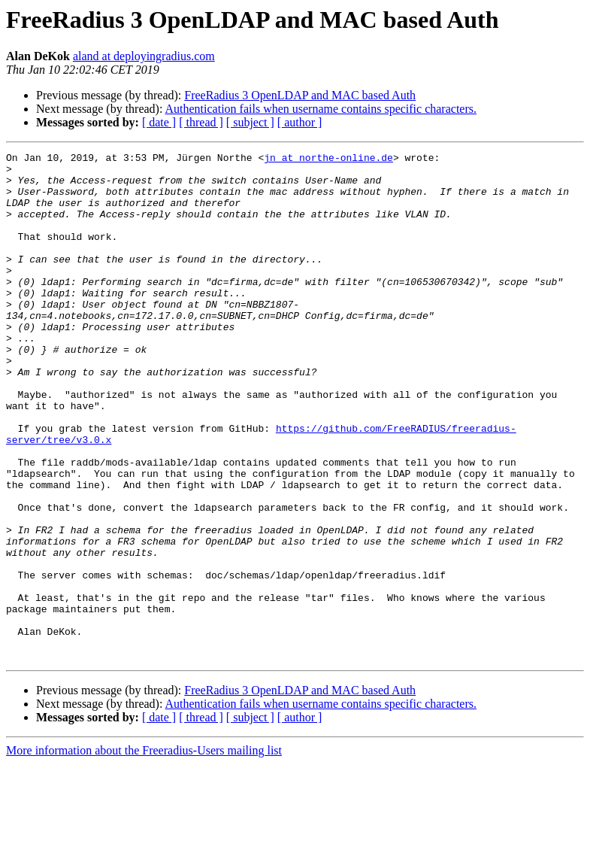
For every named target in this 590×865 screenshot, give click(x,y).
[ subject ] (250, 122)
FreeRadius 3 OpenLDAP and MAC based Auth (300, 95)
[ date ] (159, 122)
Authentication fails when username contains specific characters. (321, 108)
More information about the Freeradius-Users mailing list (144, 851)
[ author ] (299, 122)
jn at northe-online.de (328, 159)
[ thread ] (201, 122)
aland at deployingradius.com (144, 56)
